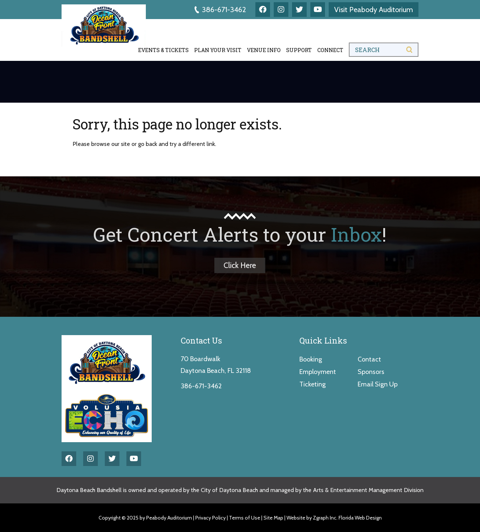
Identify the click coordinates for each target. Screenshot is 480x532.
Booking (310, 359)
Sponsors (371, 372)
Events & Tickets (163, 50)
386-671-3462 (220, 9)
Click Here (240, 265)
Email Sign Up (378, 384)
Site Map (273, 517)
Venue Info (264, 50)
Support (299, 50)
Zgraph (321, 517)
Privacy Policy (210, 517)
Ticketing (312, 384)
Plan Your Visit (217, 50)
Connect (330, 50)
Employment (317, 372)
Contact (369, 359)
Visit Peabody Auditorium (373, 9)
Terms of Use (244, 517)
